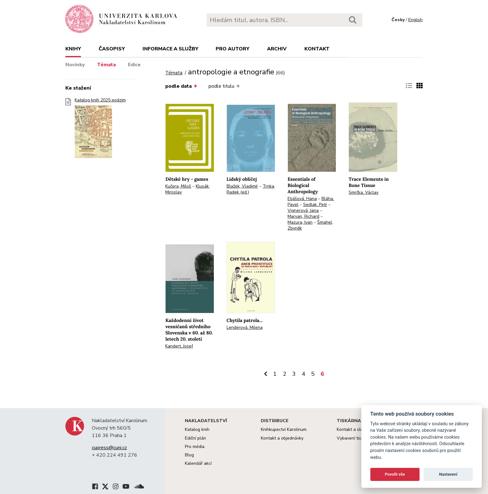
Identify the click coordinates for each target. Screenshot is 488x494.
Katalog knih (197, 429)
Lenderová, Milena (245, 327)
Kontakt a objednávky (282, 438)
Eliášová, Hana (302, 199)
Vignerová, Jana (303, 210)
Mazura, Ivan (300, 222)
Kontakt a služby (353, 429)
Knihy (73, 48)
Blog (189, 455)
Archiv (277, 48)
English (415, 20)
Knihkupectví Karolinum (284, 429)
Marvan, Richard (303, 216)
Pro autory (232, 48)
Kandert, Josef (179, 346)
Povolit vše (395, 474)
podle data (181, 86)
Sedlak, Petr (315, 204)
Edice (134, 64)
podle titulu (224, 86)
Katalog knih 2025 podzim (100, 129)
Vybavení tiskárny (354, 438)
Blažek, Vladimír (242, 186)
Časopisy (112, 48)
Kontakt (317, 48)
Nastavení (448, 474)
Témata (106, 64)
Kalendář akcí (198, 463)
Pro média (194, 447)
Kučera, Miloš (178, 186)
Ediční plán (195, 438)
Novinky (75, 64)
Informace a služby (170, 48)
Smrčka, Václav (363, 192)
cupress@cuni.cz (109, 447)
